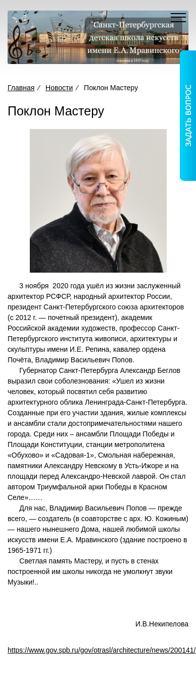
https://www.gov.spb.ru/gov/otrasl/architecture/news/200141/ (102, 650)
